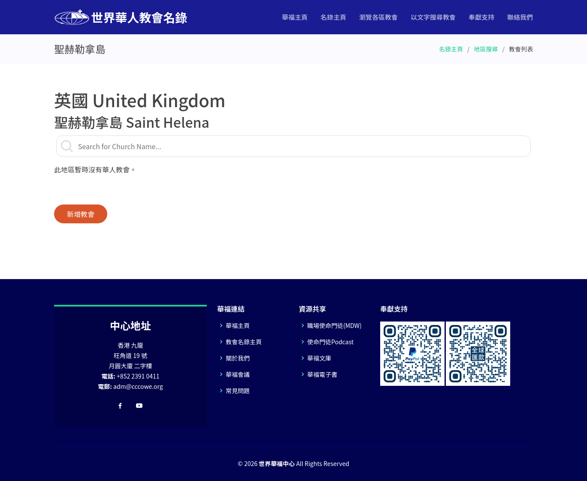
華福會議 (238, 374)
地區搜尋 (486, 49)
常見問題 (238, 391)
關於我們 (238, 358)
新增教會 (80, 214)
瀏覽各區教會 (378, 16)
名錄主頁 (333, 16)
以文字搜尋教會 (433, 16)
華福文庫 (319, 358)
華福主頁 (295, 16)
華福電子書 (322, 374)
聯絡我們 (520, 16)
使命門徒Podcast (330, 342)
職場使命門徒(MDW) (334, 325)
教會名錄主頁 (244, 342)
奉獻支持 (481, 16)
